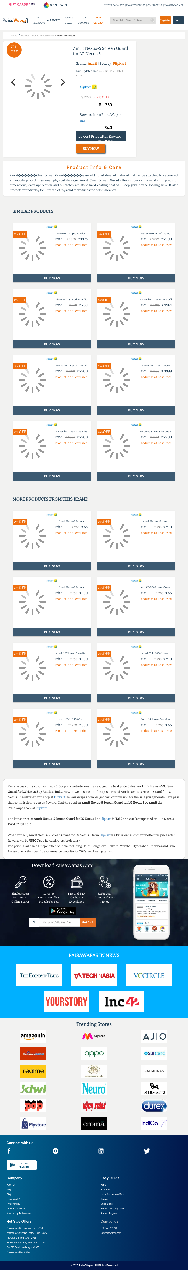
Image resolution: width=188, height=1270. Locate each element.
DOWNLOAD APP (174, 5)
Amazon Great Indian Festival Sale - (27, 1233)
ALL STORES (53, 20)
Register (165, 20)
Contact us (110, 1221)
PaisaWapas (86, 1265)
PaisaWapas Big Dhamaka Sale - (25, 1228)
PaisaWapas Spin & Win (18, 1252)
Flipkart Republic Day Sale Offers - (26, 1242)
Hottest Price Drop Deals (112, 1208)
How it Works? (13, 1199)
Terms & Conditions (16, 1208)
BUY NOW (91, 149)
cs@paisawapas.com (111, 1233)
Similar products (32, 211)
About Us (11, 1185)
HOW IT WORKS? (135, 5)
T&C (82, 120)
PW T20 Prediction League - (23, 1247)
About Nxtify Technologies (19, 1213)
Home (103, 1185)
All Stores (105, 1189)
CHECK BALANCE (114, 5)
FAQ (9, 1194)
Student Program (109, 1213)
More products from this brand (50, 499)
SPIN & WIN (55, 5)
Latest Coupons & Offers (112, 1194)
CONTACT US (154, 5)
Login (178, 20)
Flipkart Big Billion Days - (21, 1238)
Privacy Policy (13, 1204)
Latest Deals (107, 1204)
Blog (9, 1189)
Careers (104, 1199)
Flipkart (119, 63)
